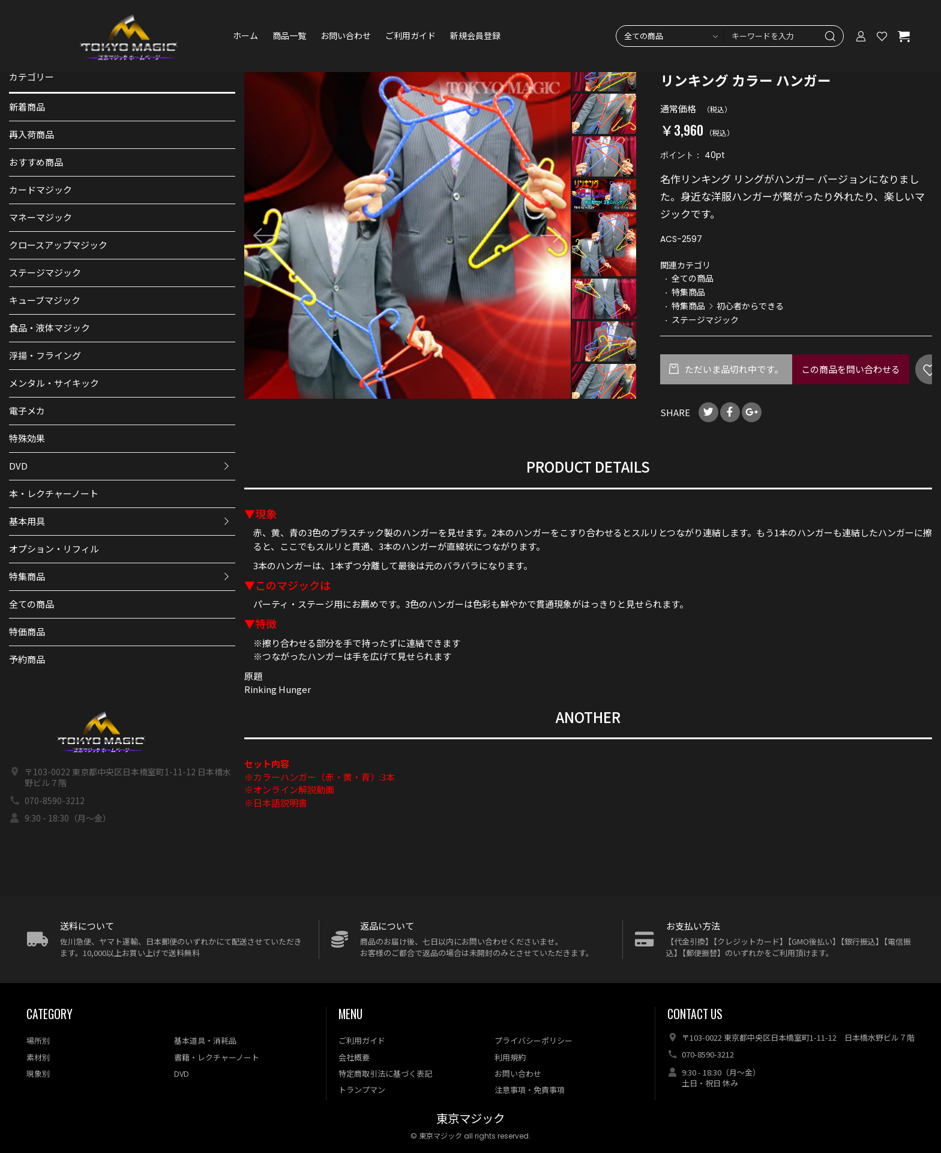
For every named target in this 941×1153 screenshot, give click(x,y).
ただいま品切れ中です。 (733, 369)
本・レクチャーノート (53, 493)
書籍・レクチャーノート (216, 1057)
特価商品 (27, 631)
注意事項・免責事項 (530, 1089)
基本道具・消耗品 (205, 1040)
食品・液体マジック (49, 327)
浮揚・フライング (45, 355)
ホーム (245, 36)
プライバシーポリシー (534, 1040)
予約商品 (27, 659)
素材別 (38, 1057)
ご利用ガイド (410, 36)
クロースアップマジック (58, 244)
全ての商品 (31, 604)
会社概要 (354, 1057)
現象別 (38, 1073)
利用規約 (510, 1057)
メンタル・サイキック (54, 383)
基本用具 (27, 521)
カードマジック (40, 189)
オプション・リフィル (54, 548)
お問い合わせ (345, 36)
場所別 (38, 1040)
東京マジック (470, 1119)
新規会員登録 (475, 36)
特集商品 (27, 576)
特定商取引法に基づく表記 (385, 1073)
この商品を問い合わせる (850, 369)
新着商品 (27, 106)
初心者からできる (750, 306)
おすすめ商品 (36, 162)
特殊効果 (27, 438)
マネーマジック (40, 217)
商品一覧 (289, 36)
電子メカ (27, 410)
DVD (18, 465)
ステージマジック (45, 272)
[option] (407, 235)
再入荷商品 (31, 134)
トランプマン (361, 1089)
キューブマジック (44, 300)
